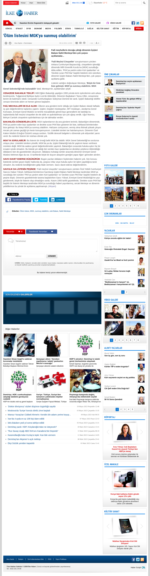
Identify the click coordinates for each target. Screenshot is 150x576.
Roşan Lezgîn (120, 259)
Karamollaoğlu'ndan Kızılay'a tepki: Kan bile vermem (32, 435)
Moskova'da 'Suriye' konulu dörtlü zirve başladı (29, 410)
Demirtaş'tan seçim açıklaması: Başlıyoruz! (129, 82)
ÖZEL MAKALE (111, 464)
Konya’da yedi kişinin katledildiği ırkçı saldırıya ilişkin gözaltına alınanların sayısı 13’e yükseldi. (124, 499)
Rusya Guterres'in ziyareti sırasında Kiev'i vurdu (127, 117)
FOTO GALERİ (110, 165)
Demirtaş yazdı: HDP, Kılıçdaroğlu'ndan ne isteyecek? (32, 427)
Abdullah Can (120, 282)
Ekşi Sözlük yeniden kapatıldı (21, 443)
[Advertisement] (93, 13)
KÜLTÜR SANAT (112, 511)
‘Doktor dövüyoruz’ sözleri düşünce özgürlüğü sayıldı (32, 406)
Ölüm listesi (24, 211)
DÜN (117, 223)
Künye (23, 3)
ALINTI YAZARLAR (113, 348)
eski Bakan (54, 211)
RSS (49, 559)
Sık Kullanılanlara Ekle (36, 559)
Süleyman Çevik (120, 237)
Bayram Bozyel (120, 271)
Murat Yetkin (120, 354)
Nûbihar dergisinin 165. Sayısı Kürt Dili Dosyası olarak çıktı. (124, 545)
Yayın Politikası (61, 559)
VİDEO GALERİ (111, 299)
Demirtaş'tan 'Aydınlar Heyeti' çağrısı (128, 109)
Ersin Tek (120, 248)
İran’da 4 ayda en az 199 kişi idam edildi (26, 419)
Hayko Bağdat (120, 365)
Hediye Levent (120, 387)
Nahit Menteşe (64, 211)
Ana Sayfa (10, 559)
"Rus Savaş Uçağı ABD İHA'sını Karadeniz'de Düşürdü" (33, 431)
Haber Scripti (136, 568)
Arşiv (31, 3)
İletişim (20, 559)
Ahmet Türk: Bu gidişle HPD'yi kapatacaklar (128, 100)
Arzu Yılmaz (120, 376)
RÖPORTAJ (109, 417)
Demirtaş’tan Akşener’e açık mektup (24, 439)
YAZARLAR (109, 230)
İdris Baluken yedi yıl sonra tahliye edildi (26, 423)
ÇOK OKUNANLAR (113, 213)
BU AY (132, 223)
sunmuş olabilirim (42, 211)
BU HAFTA (124, 223)
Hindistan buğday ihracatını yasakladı (127, 91)
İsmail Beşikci (120, 398)
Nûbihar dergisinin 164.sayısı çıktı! (35, 23)
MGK (32, 211)
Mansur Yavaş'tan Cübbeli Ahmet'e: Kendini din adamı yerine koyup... (39, 414)
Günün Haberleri (11, 3)
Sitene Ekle (41, 3)
